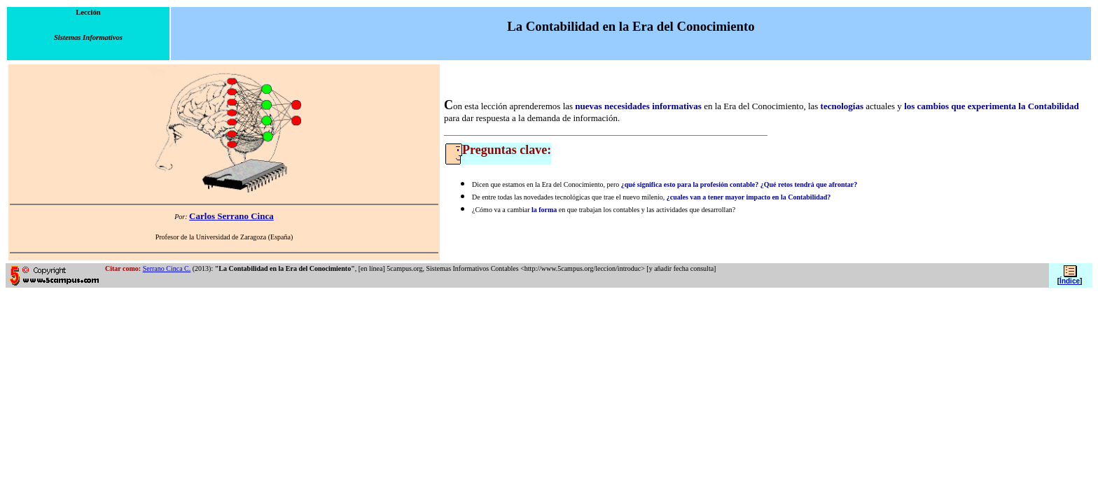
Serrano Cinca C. (167, 268)
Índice (1069, 281)
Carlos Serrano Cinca (231, 216)
